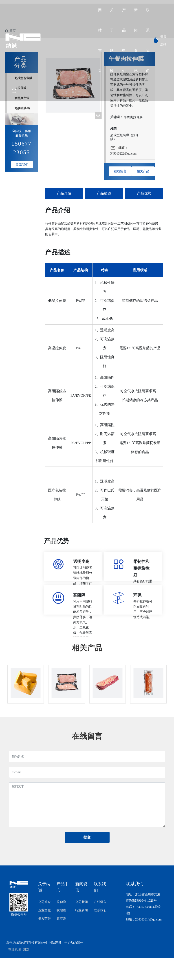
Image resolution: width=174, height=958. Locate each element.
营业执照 (14, 949)
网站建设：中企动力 (63, 942)
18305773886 (143, 907)
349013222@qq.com (123, 153)
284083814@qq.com (148, 919)
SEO (26, 949)
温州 (80, 942)
